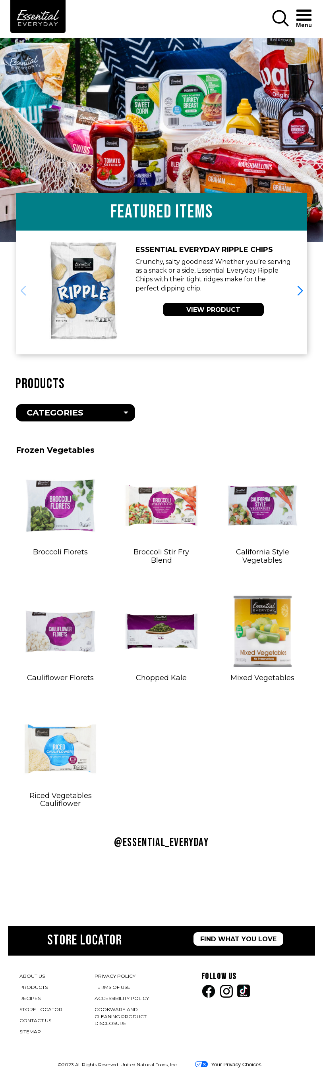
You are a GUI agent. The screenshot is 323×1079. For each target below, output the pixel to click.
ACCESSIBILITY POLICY (122, 999)
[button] (280, 25)
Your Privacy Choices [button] (228, 1064)
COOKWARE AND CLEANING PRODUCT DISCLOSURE (121, 1017)
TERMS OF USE (113, 988)
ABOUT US (32, 976)
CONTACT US (35, 1020)
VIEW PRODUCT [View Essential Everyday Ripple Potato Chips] (213, 310)
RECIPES (30, 998)
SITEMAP (30, 1032)
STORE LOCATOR (40, 1009)
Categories (55, 412)
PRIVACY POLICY (115, 977)
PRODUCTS (33, 987)
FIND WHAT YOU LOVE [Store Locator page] (238, 939)
